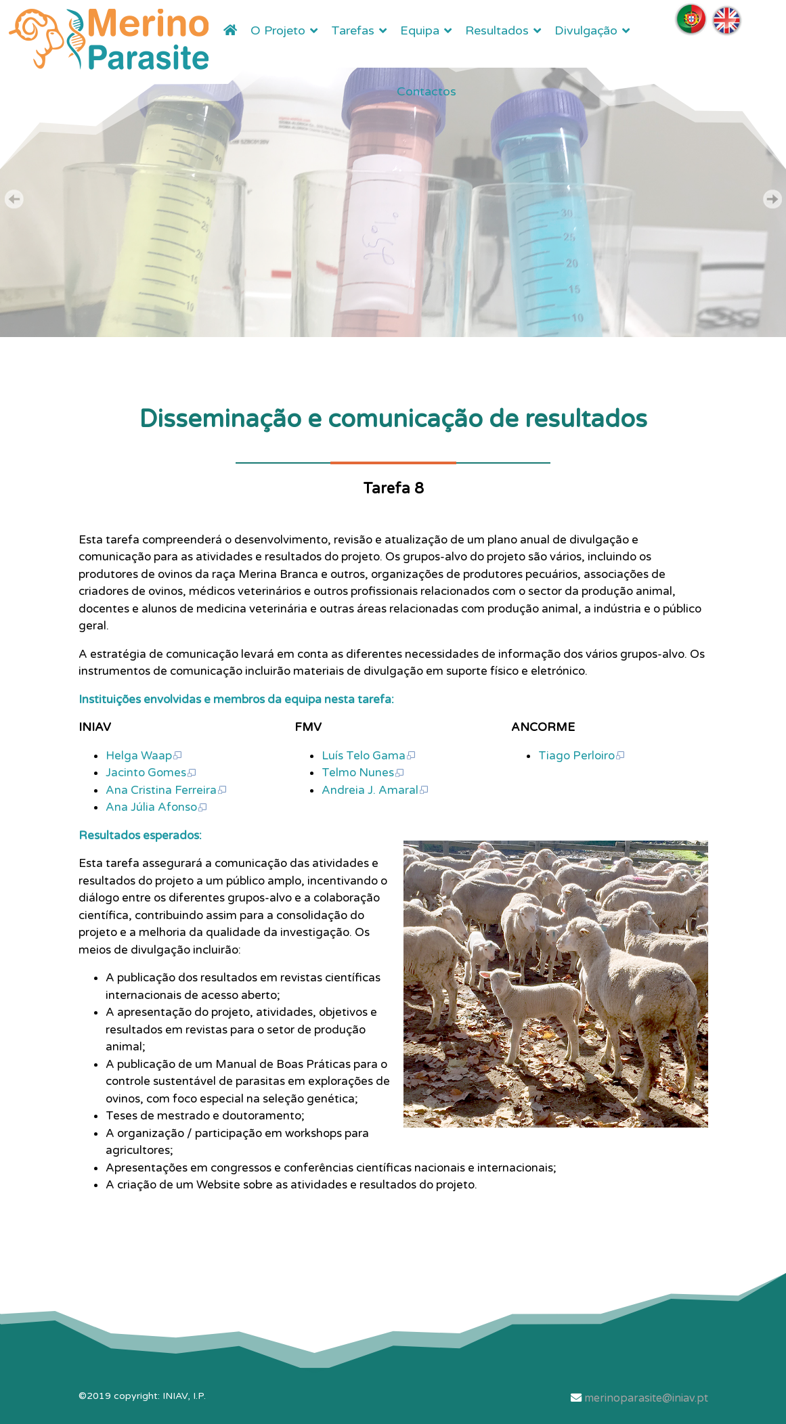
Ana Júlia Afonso (157, 807)
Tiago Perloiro (582, 756)
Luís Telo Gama (369, 756)
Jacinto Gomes (151, 772)
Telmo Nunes (363, 772)
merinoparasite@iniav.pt (646, 1398)
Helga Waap (144, 756)
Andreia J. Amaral (375, 790)
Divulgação (585, 30)
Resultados (497, 30)
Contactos (426, 91)
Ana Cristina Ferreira (166, 790)
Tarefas (352, 30)
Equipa (419, 30)
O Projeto (277, 30)
